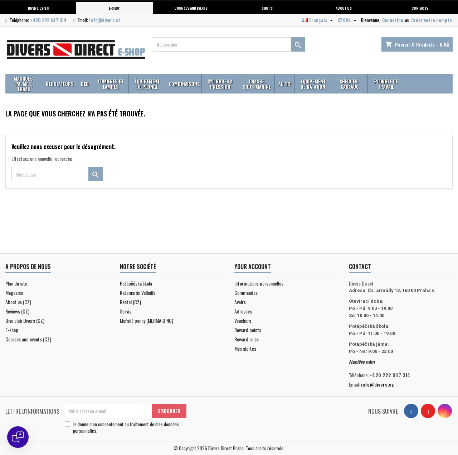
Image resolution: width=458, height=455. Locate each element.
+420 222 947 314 (48, 20)
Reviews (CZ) (17, 311)
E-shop (115, 8)
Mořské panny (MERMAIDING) (146, 320)
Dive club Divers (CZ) (24, 320)
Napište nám (362, 362)
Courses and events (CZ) (28, 339)
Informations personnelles (258, 283)
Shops (267, 8)
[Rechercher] (229, 44)
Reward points (247, 330)
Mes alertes (245, 348)
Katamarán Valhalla (137, 292)
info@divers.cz (104, 20)
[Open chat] (18, 437)
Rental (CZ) (130, 302)
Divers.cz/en (38, 8)
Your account (252, 266)
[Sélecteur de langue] (318, 20)
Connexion (392, 20)
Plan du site (16, 283)
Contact (360, 266)
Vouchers (242, 320)
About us (344, 8)
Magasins (14, 292)
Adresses (243, 311)
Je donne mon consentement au (126, 427)
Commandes (246, 292)
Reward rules (246, 339)
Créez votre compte (431, 20)
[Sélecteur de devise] (347, 20)
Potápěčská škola (136, 283)
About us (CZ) (18, 302)
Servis (125, 311)
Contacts (419, 8)
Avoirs (240, 302)
